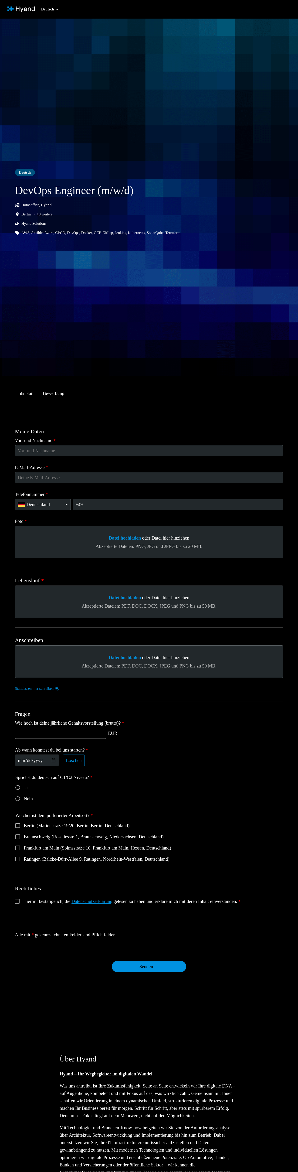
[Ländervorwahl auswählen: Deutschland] (43, 504)
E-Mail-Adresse (33, 467)
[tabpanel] (149, 705)
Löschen (77, 760)
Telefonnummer (33, 494)
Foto (21, 521)
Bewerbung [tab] (58, 393)
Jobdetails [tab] (27, 393)
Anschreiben (31, 640)
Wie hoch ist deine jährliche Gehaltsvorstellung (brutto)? (75, 723)
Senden (146, 966)
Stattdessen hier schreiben (41, 688)
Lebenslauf (31, 580)
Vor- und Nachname (37, 440)
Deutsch (26, 172)
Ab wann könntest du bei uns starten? (56, 749)
